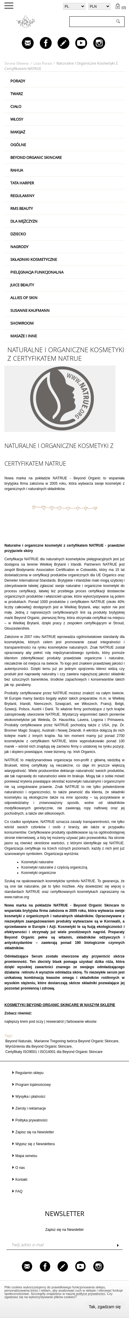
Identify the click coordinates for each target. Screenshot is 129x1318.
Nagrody (19, 246)
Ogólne (18, 144)
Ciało (15, 106)
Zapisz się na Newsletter (34, 1132)
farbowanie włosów (81, 1021)
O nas (20, 1168)
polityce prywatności (90, 1293)
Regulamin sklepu (29, 1073)
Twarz (16, 93)
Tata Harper (22, 183)
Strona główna (16, 63)
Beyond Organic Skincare (36, 157)
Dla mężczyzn (23, 221)
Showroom (22, 323)
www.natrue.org (16, 897)
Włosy (16, 119)
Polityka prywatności (31, 1120)
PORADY (17, 81)
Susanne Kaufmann (30, 310)
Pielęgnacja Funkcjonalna (36, 272)
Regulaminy (22, 195)
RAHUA (16, 170)
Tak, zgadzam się (105, 1306)
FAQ (18, 1191)
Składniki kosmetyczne (33, 259)
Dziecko (18, 234)
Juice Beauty (22, 285)
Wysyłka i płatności (30, 1096)
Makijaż (17, 132)
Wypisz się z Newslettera (35, 1144)
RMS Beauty (21, 208)
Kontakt (21, 1179)
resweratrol (54, 1021)
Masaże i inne (23, 336)
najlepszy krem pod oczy (23, 1021)
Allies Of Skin (23, 297)
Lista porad (42, 63)
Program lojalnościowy (33, 1085)
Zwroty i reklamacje (30, 1108)
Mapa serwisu (26, 1156)
